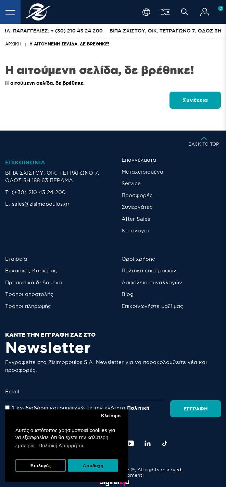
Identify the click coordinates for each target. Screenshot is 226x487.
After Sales (136, 219)
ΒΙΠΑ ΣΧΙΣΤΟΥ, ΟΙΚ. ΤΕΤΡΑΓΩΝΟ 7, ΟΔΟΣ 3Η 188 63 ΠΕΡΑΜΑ (52, 177)
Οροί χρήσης (138, 259)
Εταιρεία (16, 259)
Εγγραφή (196, 391)
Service (131, 183)
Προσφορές (137, 195)
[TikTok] (164, 435)
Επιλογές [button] (40, 465)
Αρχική (13, 44)
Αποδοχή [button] (93, 465)
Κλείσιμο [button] (111, 415)
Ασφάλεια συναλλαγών (152, 282)
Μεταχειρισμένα (142, 172)
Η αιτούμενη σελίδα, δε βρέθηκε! (69, 44)
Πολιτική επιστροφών (149, 270)
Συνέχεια (195, 100)
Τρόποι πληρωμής (28, 306)
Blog (128, 294)
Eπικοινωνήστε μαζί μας (152, 306)
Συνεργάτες (137, 207)
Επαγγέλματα (139, 160)
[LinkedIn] (147, 435)
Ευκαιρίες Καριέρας (31, 270)
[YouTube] (130, 435)
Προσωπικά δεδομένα (33, 282)
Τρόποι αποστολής (29, 294)
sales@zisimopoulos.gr (41, 204)
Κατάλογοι (135, 230)
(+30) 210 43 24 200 (39, 192)
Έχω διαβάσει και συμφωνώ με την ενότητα (92, 408)
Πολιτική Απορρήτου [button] (62, 445)
